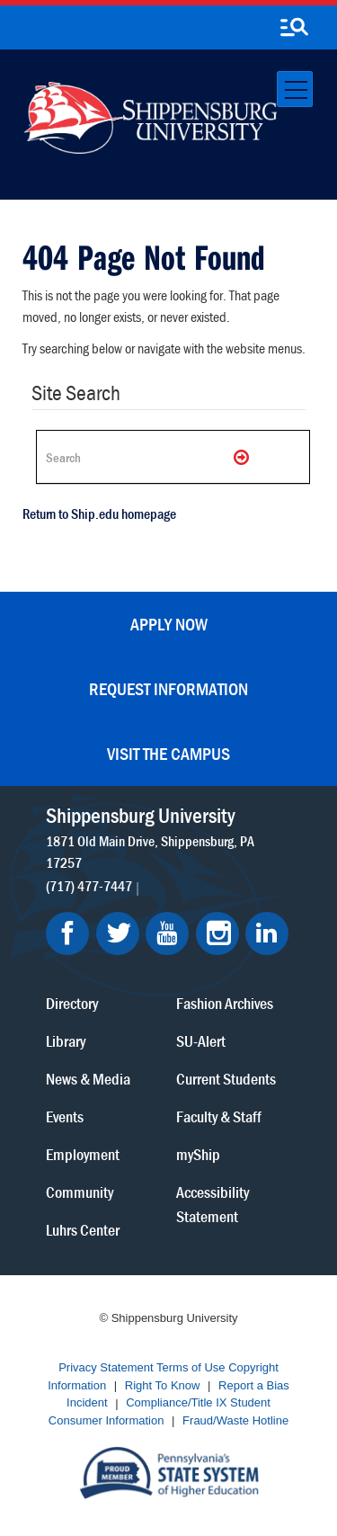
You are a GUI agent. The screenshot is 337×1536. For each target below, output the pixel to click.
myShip (198, 1154)
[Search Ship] (173, 457)
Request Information (168, 688)
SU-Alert (201, 1041)
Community (79, 1192)
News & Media (88, 1078)
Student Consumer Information (159, 1412)
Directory (72, 1003)
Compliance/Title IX (176, 1403)
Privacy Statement (106, 1368)
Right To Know (162, 1385)
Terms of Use (191, 1368)
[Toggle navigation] (295, 89)
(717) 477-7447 (89, 886)
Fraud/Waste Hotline (235, 1420)
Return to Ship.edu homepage (99, 513)
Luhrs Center (83, 1229)
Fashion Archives (224, 1003)
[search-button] (294, 28)
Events (65, 1116)
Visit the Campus (168, 753)
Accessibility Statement (212, 1204)
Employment (83, 1154)
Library (65, 1041)
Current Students (226, 1078)
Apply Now (169, 623)
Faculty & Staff (219, 1116)
